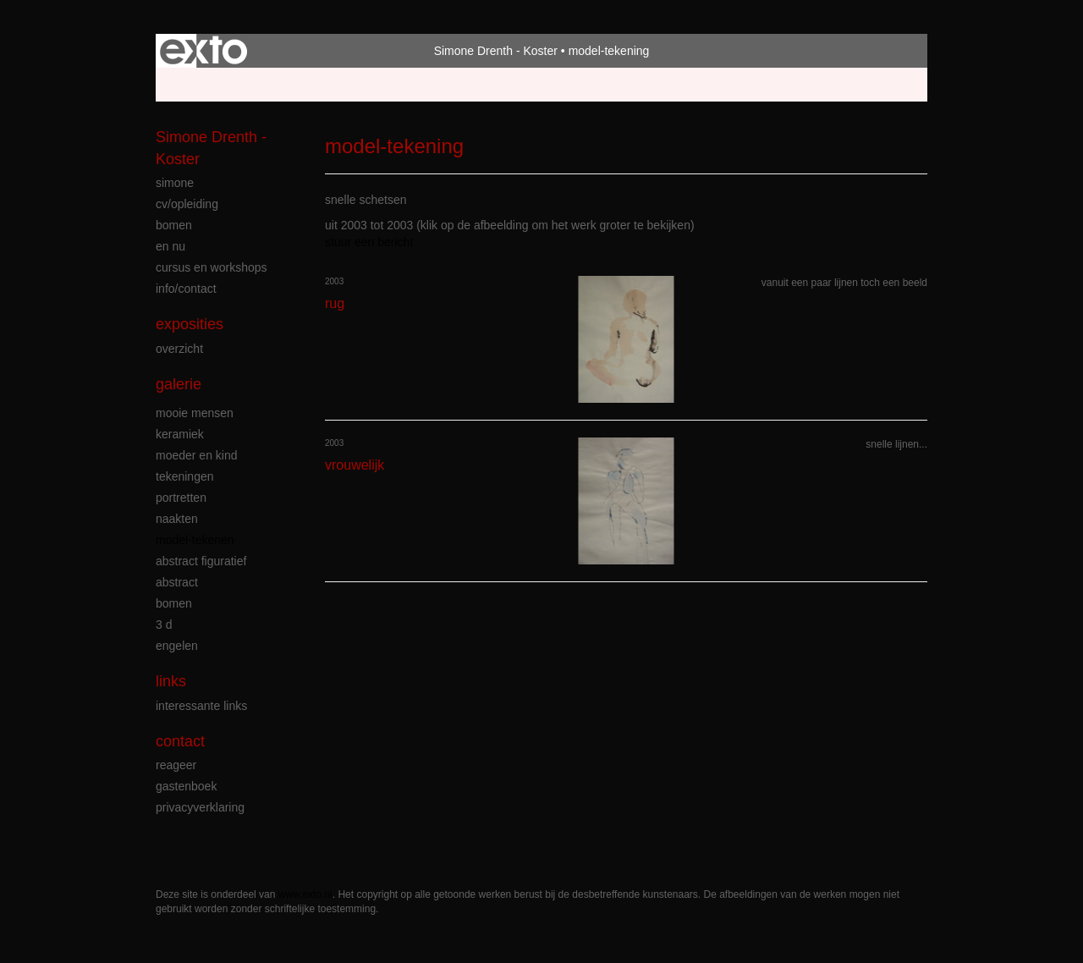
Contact (180, 741)
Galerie (178, 384)
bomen (174, 225)
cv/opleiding (187, 204)
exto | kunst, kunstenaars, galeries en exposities (203, 51)
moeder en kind (197, 455)
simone (175, 183)
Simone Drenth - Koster (496, 51)
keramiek (180, 434)
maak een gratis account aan (321, 84)
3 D (164, 624)
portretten (181, 497)
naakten (177, 519)
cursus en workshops (211, 267)
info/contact (186, 288)
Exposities (189, 324)
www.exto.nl (305, 894)
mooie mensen (195, 413)
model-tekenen (195, 540)
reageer (176, 765)
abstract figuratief (201, 561)
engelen (177, 645)
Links (171, 681)
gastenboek (186, 786)
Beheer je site (192, 84)
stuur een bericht (369, 242)
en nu (170, 246)
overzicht (179, 348)
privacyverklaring (200, 807)
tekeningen (185, 476)
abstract (177, 582)
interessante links (201, 706)
